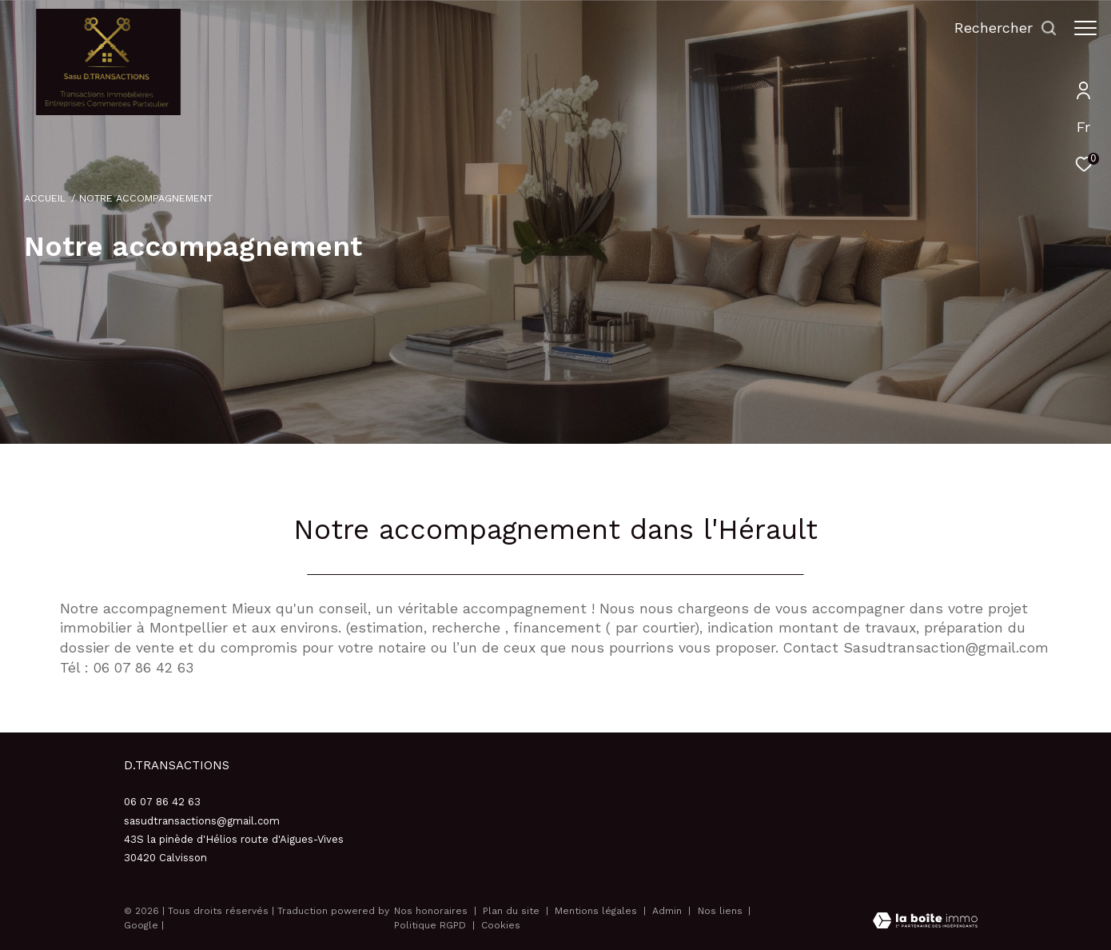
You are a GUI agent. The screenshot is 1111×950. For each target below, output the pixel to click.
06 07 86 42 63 (162, 802)
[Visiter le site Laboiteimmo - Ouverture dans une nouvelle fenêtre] (925, 922)
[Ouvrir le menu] (1085, 28)
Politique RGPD (430, 925)
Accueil (45, 198)
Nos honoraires (431, 910)
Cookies (500, 925)
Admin (668, 910)
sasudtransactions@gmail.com (202, 821)
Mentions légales (597, 910)
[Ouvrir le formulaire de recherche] (997, 28)
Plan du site (513, 910)
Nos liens (722, 910)
